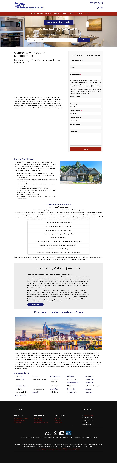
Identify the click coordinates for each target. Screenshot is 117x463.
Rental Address (75, 97)
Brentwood (89, 376)
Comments (73, 132)
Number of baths (75, 117)
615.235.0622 (96, 3)
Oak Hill (35, 392)
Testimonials (58, 423)
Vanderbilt (71, 392)
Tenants (64, 13)
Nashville (71, 389)
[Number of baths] (85, 120)
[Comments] (85, 139)
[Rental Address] (85, 100)
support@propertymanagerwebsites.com (50, 449)
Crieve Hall (19, 379)
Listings (40, 13)
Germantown (73, 383)
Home (33, 13)
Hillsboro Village (21, 386)
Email (72, 67)
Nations (88, 389)
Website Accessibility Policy (71, 449)
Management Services (21, 418)
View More (35, 304)
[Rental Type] (85, 106)
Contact (80, 13)
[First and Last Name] (85, 63)
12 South (18, 376)
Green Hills (89, 383)
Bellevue (70, 376)
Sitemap (94, 437)
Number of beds (75, 111)
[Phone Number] (85, 78)
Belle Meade (55, 376)
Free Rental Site (86, 437)
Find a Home (38, 418)
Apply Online (38, 421)
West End (89, 392)
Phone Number (75, 75)
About (72, 13)
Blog (87, 13)
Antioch (35, 376)
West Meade (20, 395)
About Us (57, 418)
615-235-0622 (68, 29)
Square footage (75, 124)
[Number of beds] (85, 113)
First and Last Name (76, 60)
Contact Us (58, 421)
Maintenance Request (41, 423)
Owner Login (18, 423)
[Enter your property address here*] (52, 40)
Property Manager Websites (67, 437)
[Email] (85, 70)
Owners (56, 13)
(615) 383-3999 (88, 415)
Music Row (54, 389)
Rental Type (74, 104)
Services (48, 13)
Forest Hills (89, 379)
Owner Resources (19, 421)
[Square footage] (85, 127)
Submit (83, 40)
